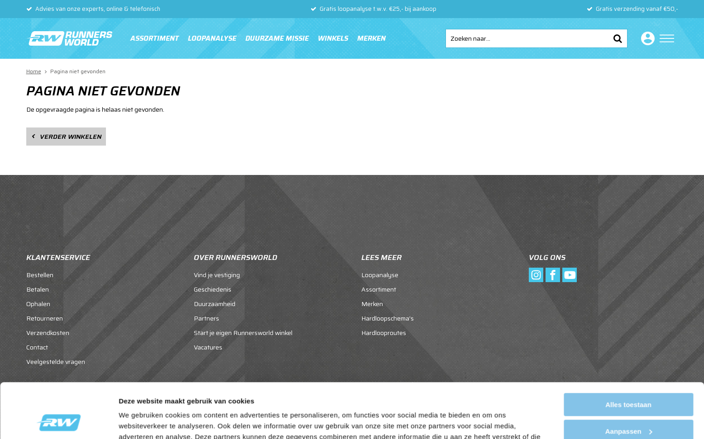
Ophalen (38, 304)
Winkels (333, 38)
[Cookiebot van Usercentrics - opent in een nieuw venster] (58, 421)
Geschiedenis (212, 289)
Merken (371, 38)
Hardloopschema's (387, 318)
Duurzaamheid (214, 304)
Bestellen (39, 275)
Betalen (37, 289)
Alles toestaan (628, 353)
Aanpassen (628, 379)
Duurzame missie (277, 38)
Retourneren (44, 318)
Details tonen (140, 421)
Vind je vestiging (217, 275)
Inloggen (646, 38)
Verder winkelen (70, 137)
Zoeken (618, 38)
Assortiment (154, 38)
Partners (206, 318)
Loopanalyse (212, 38)
